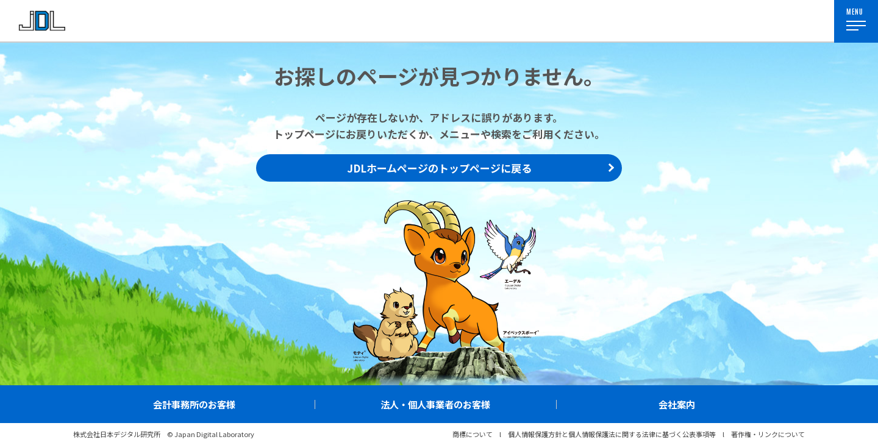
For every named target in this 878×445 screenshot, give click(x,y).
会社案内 (677, 404)
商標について (472, 434)
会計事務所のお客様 (194, 404)
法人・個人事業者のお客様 (435, 404)
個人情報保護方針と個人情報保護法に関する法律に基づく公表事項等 (612, 434)
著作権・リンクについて (768, 434)
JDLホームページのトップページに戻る (439, 168)
